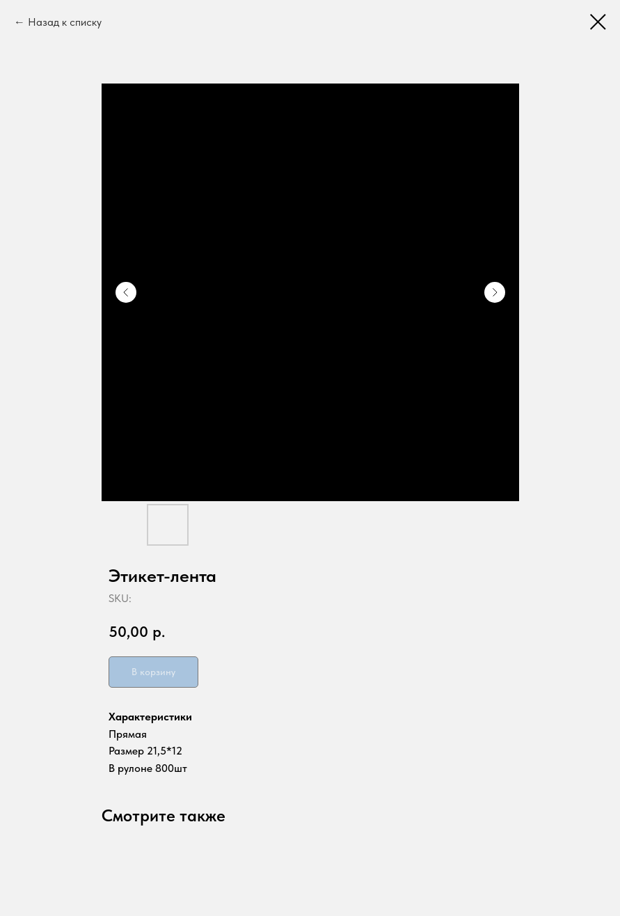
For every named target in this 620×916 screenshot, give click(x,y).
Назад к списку (65, 22)
